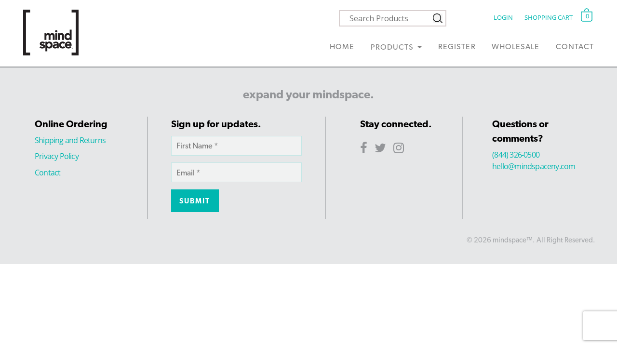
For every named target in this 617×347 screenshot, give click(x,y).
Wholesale (515, 46)
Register (456, 46)
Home (342, 46)
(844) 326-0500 (515, 154)
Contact (575, 46)
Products (392, 47)
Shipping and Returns (70, 140)
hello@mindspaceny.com (533, 166)
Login (503, 17)
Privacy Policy (57, 156)
